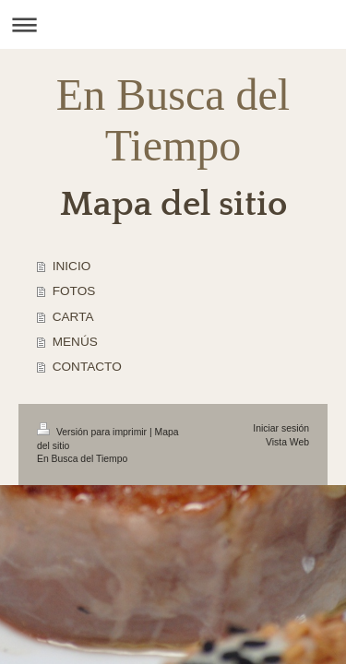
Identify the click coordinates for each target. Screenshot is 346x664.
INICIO (72, 266)
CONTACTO (87, 367)
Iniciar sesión (281, 428)
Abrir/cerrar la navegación (173, 24)
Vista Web (287, 442)
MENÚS (75, 342)
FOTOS (74, 291)
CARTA (73, 317)
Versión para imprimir (93, 432)
